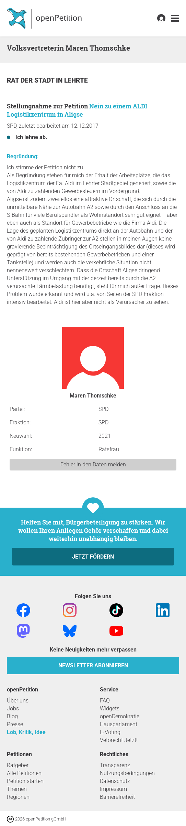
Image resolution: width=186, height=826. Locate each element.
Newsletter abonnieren (93, 665)
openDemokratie (119, 716)
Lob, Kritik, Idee (26, 732)
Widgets (109, 708)
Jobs (13, 708)
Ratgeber (17, 765)
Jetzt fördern (93, 556)
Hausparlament (118, 724)
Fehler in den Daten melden (93, 464)
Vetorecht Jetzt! (119, 740)
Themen (17, 789)
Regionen (18, 797)
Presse (15, 724)
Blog (12, 716)
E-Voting (110, 732)
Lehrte (76, 80)
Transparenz (115, 765)
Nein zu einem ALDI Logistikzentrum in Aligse (77, 110)
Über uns (17, 700)
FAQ (105, 700)
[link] (175, 18)
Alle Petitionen (24, 773)
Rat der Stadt (31, 80)
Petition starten (25, 781)
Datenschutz (115, 781)
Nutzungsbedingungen (127, 773)
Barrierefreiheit (117, 797)
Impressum (113, 789)
